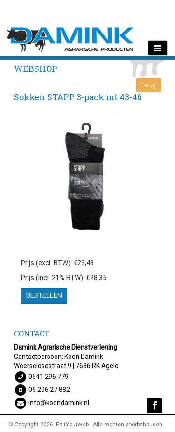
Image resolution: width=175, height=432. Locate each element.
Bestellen (44, 295)
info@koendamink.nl (58, 402)
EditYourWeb (72, 424)
